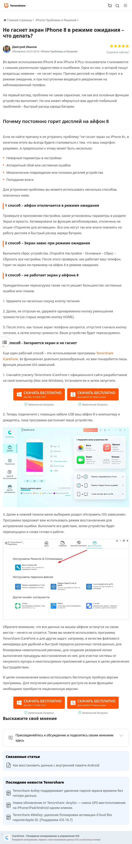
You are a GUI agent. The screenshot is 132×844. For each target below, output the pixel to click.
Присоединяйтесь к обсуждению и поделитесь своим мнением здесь (64, 737)
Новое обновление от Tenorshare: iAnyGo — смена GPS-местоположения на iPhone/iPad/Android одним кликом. (69, 805)
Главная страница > (20, 20)
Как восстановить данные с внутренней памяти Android (56, 765)
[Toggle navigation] (124, 5)
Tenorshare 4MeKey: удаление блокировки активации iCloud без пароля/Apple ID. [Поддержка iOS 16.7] (62, 817)
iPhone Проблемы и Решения (59, 51)
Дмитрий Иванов (24, 47)
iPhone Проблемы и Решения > (57, 20)
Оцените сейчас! (117, 52)
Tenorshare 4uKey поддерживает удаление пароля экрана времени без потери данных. (68, 793)
